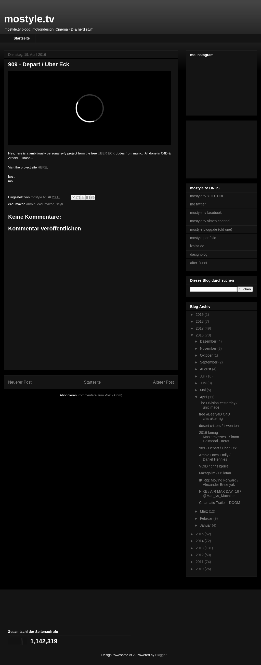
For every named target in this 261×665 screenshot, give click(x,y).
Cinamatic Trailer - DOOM (219, 503)
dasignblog (198, 254)
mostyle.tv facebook (206, 213)
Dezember (208, 341)
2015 (200, 534)
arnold (30, 204)
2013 (200, 548)
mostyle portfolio (203, 238)
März (204, 511)
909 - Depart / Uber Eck (218, 448)
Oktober (207, 355)
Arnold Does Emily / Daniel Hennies (214, 457)
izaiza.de (197, 246)
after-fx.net (198, 263)
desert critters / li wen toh (219, 426)
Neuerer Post (20, 382)
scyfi (59, 204)
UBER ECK (106, 153)
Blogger (160, 655)
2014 (200, 541)
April (204, 397)
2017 (200, 328)
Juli (203, 376)
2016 (200, 335)
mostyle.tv (29, 18)
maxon (49, 204)
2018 (200, 321)
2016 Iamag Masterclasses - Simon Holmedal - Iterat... (219, 437)
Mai (203, 390)
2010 (200, 569)
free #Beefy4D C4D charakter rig (214, 416)
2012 (200, 555)
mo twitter (198, 204)
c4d (40, 204)
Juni (203, 383)
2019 (200, 314)
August (206, 369)
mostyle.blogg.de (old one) (211, 229)
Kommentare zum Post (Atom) (100, 395)
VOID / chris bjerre (213, 466)
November (208, 348)
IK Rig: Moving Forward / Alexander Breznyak (218, 482)
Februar (206, 518)
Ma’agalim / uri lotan (215, 473)
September (209, 362)
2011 (200, 562)
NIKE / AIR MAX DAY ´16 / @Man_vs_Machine (220, 493)
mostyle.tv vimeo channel (210, 221)
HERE (42, 167)
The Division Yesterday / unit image (218, 405)
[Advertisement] (91, 358)
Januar (206, 525)
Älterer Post (163, 382)
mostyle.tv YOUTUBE (207, 196)
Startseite (22, 38)
